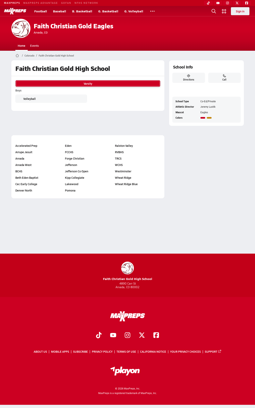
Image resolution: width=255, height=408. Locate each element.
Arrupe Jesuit (23, 152)
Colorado (29, 55)
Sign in (240, 11)
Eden (68, 146)
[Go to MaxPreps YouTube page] (113, 335)
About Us (40, 352)
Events (34, 46)
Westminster (123, 171)
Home (21, 46)
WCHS (119, 165)
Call (224, 77)
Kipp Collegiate (74, 178)
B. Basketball (82, 11)
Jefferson (71, 165)
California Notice (153, 352)
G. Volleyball (133, 11)
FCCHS (69, 152)
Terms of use (126, 352)
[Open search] (214, 11)
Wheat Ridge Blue (126, 184)
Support (213, 352)
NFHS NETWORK (86, 2)
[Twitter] (237, 3)
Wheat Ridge (123, 178)
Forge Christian (74, 158)
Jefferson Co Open (76, 171)
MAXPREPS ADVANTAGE (40, 2)
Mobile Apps (60, 352)
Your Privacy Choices (185, 351)
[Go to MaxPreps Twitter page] (142, 335)
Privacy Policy (102, 352)
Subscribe (80, 352)
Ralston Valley (124, 146)
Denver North (23, 190)
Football (40, 11)
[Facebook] (246, 3)
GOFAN (66, 2)
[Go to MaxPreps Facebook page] (156, 335)
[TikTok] (208, 3)
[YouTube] (218, 3)
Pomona (70, 190)
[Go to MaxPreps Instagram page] (127, 335)
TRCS (118, 158)
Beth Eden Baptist (26, 178)
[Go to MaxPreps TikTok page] (99, 335)
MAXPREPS (12, 2)
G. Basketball (108, 11)
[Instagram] (227, 3)
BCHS (18, 171)
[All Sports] (152, 11)
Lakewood (71, 184)
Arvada (19, 158)
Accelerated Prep (26, 146)
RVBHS (119, 152)
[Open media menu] (224, 11)
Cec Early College (26, 184)
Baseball (59, 11)
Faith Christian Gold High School (56, 55)
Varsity (88, 83)
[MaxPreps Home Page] (17, 55)
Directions (188, 77)
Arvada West (23, 165)
